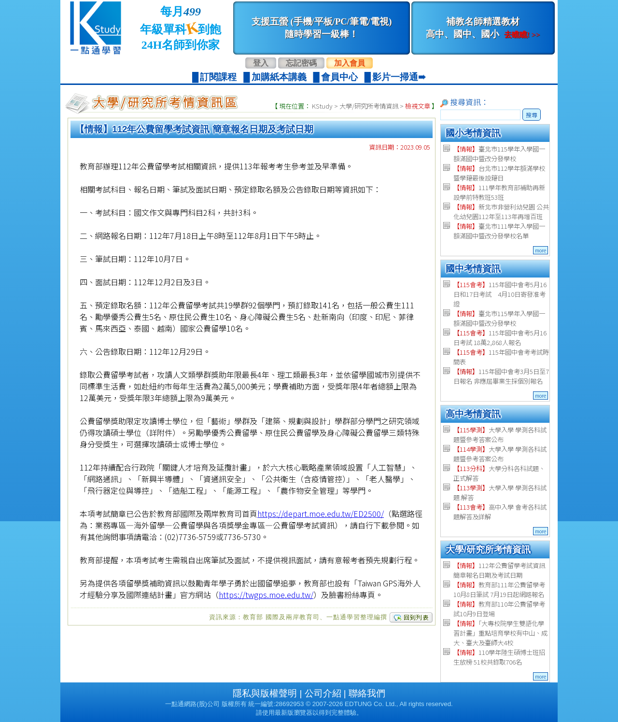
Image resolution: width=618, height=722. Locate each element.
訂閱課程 (218, 77)
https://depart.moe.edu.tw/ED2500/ (320, 513)
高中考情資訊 (473, 414)
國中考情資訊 (473, 269)
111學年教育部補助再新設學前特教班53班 (499, 192)
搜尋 (531, 115)
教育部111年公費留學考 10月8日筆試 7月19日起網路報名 (499, 589)
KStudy (322, 106)
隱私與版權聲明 (265, 693)
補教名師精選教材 (483, 27)
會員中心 (339, 77)
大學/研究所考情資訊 (368, 106)
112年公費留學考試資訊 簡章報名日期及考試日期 (499, 570)
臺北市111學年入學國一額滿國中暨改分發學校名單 (499, 231)
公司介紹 (323, 693)
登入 (260, 63)
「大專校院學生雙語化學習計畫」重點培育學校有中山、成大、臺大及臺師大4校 (500, 633)
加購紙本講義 (279, 77)
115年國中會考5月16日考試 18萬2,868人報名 (500, 337)
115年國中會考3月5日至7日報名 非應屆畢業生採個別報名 (501, 376)
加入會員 (349, 63)
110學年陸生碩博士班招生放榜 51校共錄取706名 (499, 657)
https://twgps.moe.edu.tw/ (266, 594)
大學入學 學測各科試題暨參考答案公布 (500, 434)
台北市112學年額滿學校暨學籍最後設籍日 (499, 173)
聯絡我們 (367, 693)
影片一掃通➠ (399, 77)
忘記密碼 (301, 63)
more (540, 250)
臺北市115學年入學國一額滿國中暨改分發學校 (499, 153)
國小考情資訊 (473, 133)
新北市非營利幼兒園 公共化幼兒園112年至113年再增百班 (501, 211)
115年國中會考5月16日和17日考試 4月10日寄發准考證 (500, 294)
